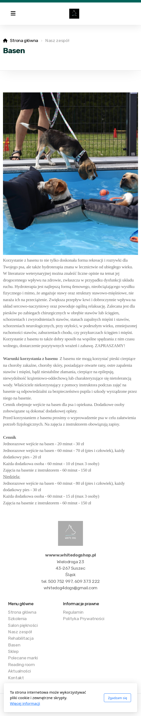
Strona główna (24, 40)
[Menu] (13, 13)
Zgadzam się (117, 698)
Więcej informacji (25, 703)
